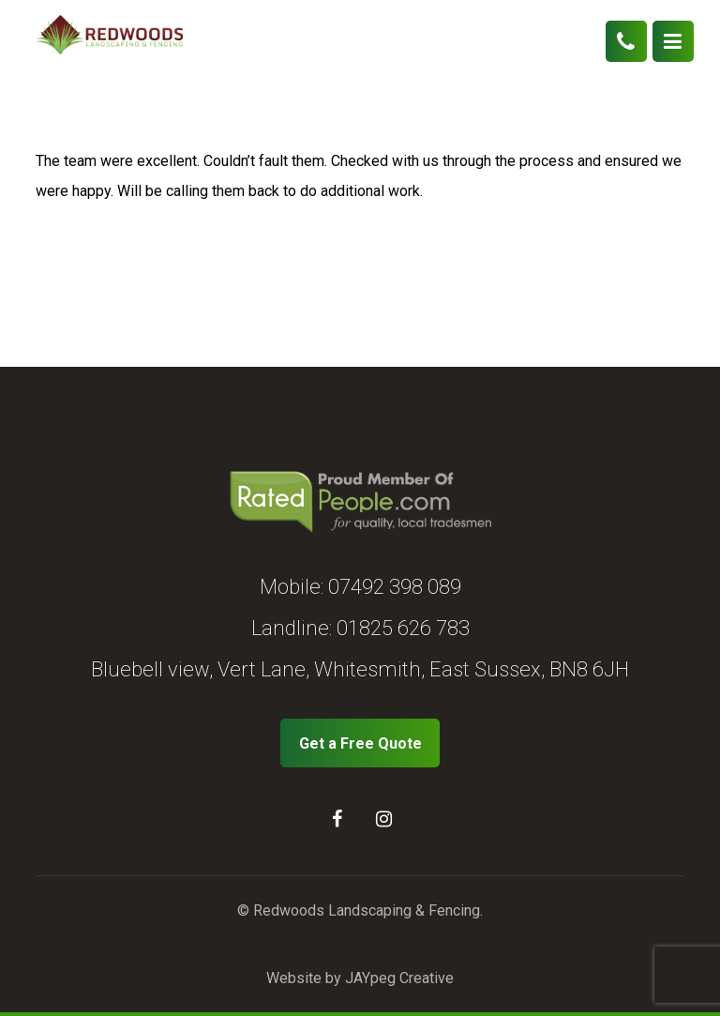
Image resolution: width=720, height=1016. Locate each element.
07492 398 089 (394, 587)
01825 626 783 (403, 628)
